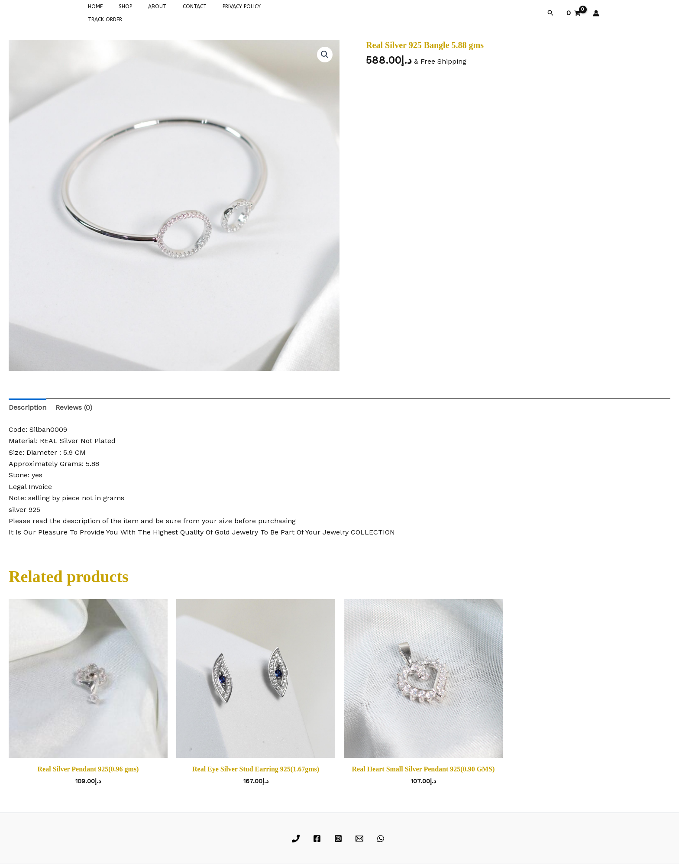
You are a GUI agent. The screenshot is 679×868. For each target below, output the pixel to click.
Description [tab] (27, 406)
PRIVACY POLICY (216, 12)
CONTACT (174, 12)
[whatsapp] (382, 837)
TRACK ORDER (262, 12)
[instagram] (340, 837)
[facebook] (318, 837)
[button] (550, 12)
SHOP (116, 12)
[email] (360, 837)
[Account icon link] (596, 12)
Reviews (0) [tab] (73, 406)
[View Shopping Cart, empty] (573, 12)
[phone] (297, 837)
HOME (92, 12)
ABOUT (143, 12)
